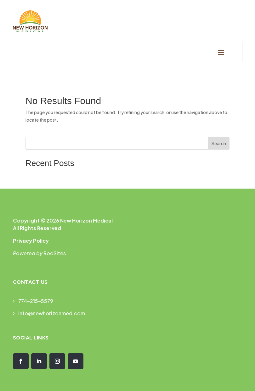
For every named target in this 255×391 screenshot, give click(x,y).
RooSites (54, 253)
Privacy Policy (31, 240)
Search (219, 143)
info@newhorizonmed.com (51, 313)
